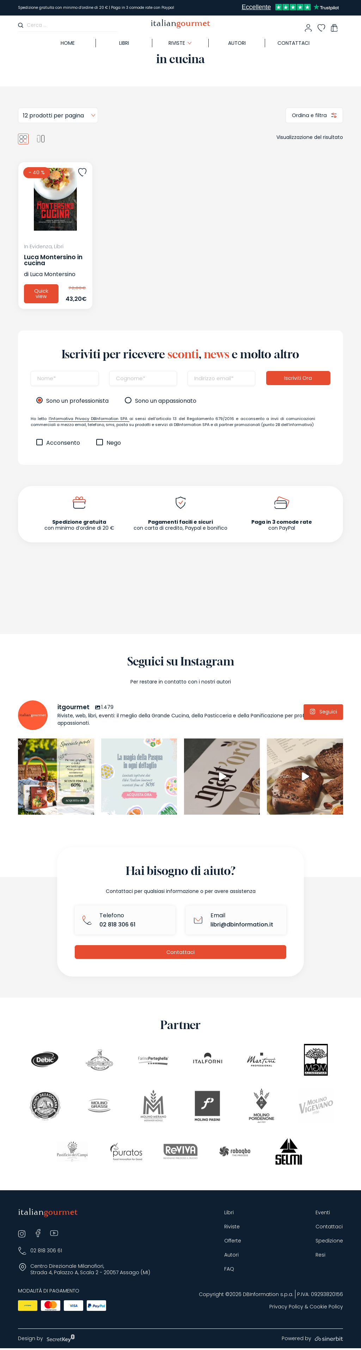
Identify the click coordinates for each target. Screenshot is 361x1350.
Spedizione (329, 1242)
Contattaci (293, 43)
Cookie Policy (326, 1308)
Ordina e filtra (309, 114)
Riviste (177, 43)
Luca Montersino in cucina (53, 260)
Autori (237, 43)
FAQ (229, 1270)
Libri (124, 43)
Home (68, 43)
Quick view (41, 294)
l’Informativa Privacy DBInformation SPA (89, 419)
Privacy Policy (286, 1308)
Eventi (323, 1214)
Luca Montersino (52, 274)
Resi (320, 1256)
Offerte (232, 1242)
